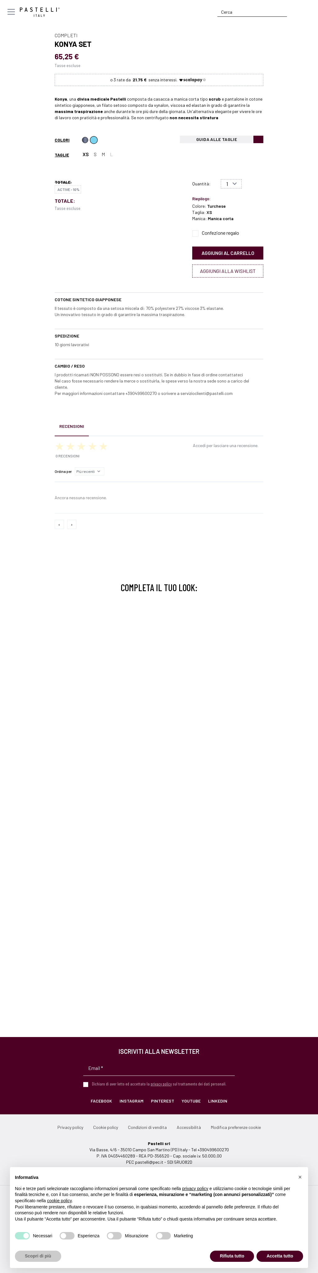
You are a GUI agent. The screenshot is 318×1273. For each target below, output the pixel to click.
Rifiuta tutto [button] (232, 1255)
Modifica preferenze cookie (236, 1127)
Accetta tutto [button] (279, 1255)
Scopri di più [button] (38, 1255)
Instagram (131, 1100)
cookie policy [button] (59, 1200)
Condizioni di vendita (147, 1127)
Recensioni (71, 426)
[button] (300, 1177)
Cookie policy (105, 1127)
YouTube (191, 1100)
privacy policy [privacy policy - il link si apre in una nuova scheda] (195, 1188)
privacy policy (161, 1083)
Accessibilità (189, 1127)
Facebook (101, 1100)
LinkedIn (217, 1100)
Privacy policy (70, 1127)
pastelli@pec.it (149, 1162)
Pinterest (162, 1100)
